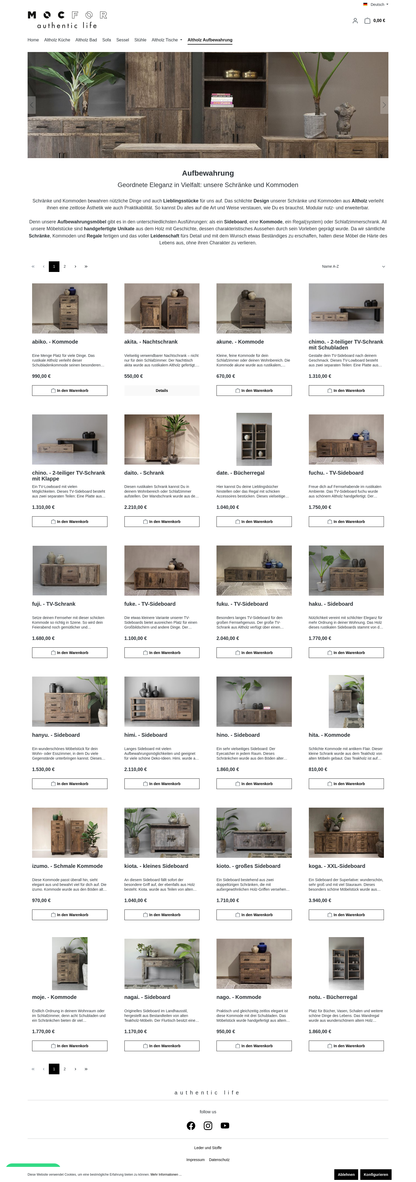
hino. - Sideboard (238, 735)
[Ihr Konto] (355, 21)
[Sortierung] (353, 266)
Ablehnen (346, 1174)
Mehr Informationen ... (165, 1174)
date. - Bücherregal (240, 473)
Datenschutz (219, 1160)
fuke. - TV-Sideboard (150, 604)
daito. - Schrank (144, 473)
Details (162, 390)
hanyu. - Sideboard (56, 735)
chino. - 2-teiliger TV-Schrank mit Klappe (68, 476)
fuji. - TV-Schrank (53, 604)
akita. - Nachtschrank (151, 342)
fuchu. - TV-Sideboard (336, 473)
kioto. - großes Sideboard (248, 866)
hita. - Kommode (329, 735)
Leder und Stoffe (208, 1148)
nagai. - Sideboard (147, 997)
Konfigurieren (376, 1174)
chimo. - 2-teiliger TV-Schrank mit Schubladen (346, 344)
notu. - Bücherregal (333, 997)
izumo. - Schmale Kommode (67, 866)
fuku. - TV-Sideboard (242, 604)
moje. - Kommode (54, 997)
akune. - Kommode (240, 342)
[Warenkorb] (374, 21)
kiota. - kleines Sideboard (156, 866)
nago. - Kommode (238, 997)
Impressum (195, 1160)
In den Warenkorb (69, 390)
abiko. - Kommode (55, 342)
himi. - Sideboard (145, 735)
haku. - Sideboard (331, 604)
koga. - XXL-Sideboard (337, 866)
